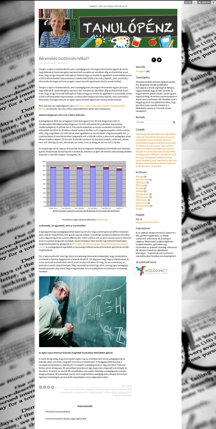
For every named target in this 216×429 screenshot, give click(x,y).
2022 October (141, 203)
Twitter (159, 59)
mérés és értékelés (144, 148)
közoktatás (79, 389)
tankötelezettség (164, 157)
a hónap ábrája (110, 392)
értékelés (140, 166)
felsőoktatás (150, 137)
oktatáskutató (155, 151)
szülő (174, 154)
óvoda (147, 166)
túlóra (113, 389)
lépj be (66, 418)
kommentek (153, 222)
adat (72, 389)
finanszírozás (162, 137)
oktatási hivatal (142, 151)
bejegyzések (141, 222)
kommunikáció (142, 143)
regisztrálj (80, 418)
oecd (165, 148)
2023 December (142, 194)
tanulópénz (122, 389)
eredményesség (161, 134)
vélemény (172, 160)
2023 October (141, 200)
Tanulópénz (62, 63)
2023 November (142, 197)
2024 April (140, 191)
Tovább (139, 208)
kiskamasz (167, 140)
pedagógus (90, 389)
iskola (66, 389)
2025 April (140, 176)
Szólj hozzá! (127, 385)
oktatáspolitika (66, 392)
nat (154, 148)
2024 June (140, 185)
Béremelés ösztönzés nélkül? (64, 58)
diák (152, 134)
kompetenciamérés (156, 143)
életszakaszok (169, 163)
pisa (147, 154)
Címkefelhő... (156, 166)
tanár (154, 160)
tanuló (138, 160)
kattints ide (102, 219)
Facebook (153, 59)
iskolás (144, 140)
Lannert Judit (159, 145)
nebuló (159, 148)
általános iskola (103, 389)
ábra (130, 389)
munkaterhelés (80, 392)
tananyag (140, 157)
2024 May (140, 188)
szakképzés (155, 154)
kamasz (150, 140)
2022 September (143, 206)
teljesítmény (162, 160)
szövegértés (165, 154)
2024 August (141, 182)
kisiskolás (158, 140)
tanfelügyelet (150, 157)
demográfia (145, 134)
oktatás (170, 148)
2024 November (142, 179)
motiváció (169, 145)
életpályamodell (95, 392)
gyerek (171, 137)
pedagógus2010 (125, 392)
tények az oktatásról (123, 395)
